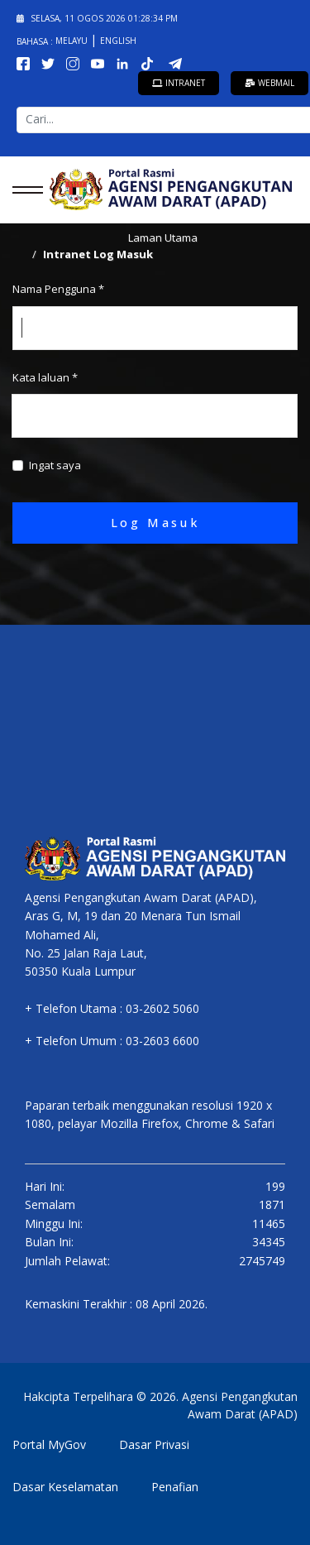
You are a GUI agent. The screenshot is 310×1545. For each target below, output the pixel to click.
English (118, 40)
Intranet (178, 83)
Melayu (72, 40)
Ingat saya (55, 465)
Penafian (174, 1487)
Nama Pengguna (58, 288)
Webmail (269, 83)
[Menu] (22, 189)
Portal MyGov (49, 1444)
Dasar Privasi (154, 1444)
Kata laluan (45, 377)
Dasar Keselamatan (65, 1487)
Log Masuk (155, 522)
